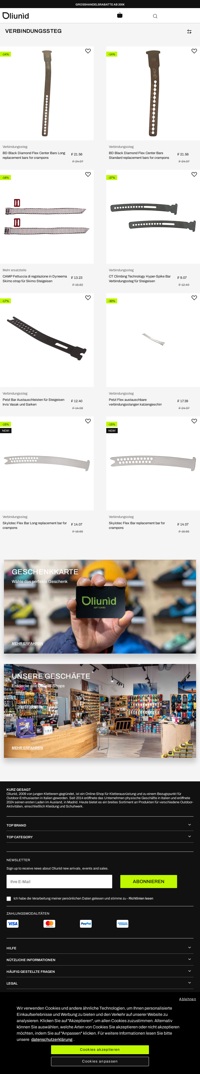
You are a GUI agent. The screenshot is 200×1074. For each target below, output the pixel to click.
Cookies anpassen (100, 1061)
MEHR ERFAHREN (27, 643)
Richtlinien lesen (141, 898)
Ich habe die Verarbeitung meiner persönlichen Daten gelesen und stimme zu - (83, 898)
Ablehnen (187, 999)
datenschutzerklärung (51, 1039)
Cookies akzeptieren (100, 1050)
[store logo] (51, 15)
